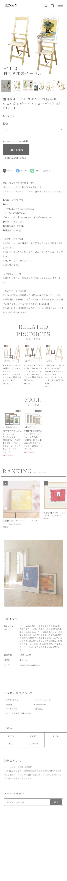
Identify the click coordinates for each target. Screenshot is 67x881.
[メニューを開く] (60, 5)
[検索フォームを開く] (45, 5)
